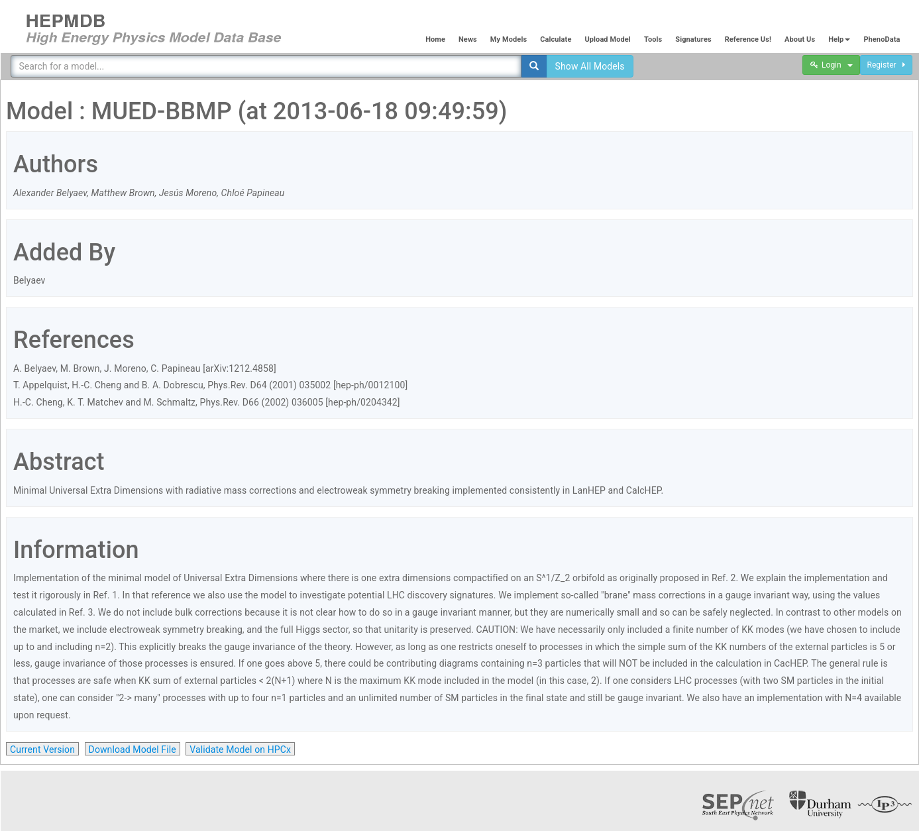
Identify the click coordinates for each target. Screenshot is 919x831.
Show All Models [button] (590, 66)
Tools (653, 39)
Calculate (555, 39)
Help (839, 39)
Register (886, 65)
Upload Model (607, 39)
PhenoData (881, 39)
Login (831, 65)
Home (435, 39)
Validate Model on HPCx (240, 749)
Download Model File (132, 749)
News (468, 39)
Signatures (693, 39)
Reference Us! (748, 39)
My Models (508, 39)
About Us (799, 39)
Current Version (42, 749)
